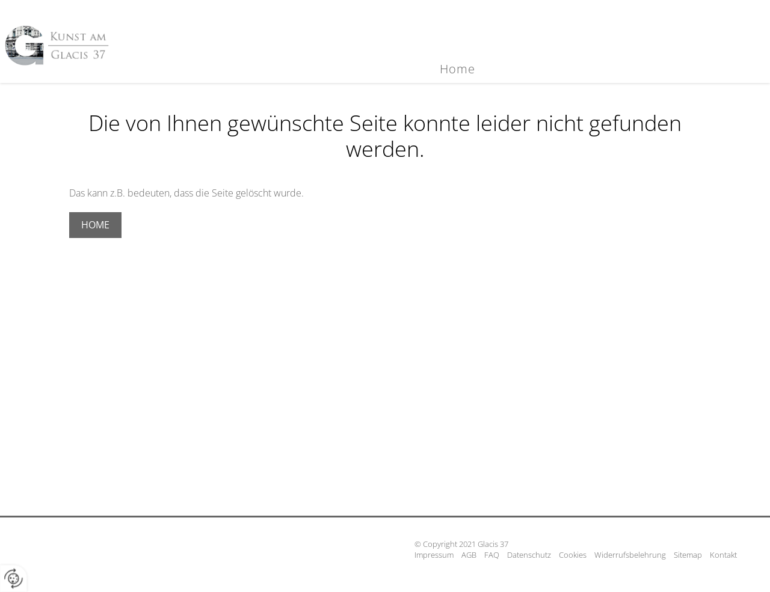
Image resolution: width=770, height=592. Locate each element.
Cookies (573, 554)
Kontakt (723, 554)
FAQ (491, 554)
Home (457, 69)
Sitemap (688, 554)
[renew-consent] (13, 578)
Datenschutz (529, 554)
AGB (468, 554)
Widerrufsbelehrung (630, 554)
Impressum (434, 554)
